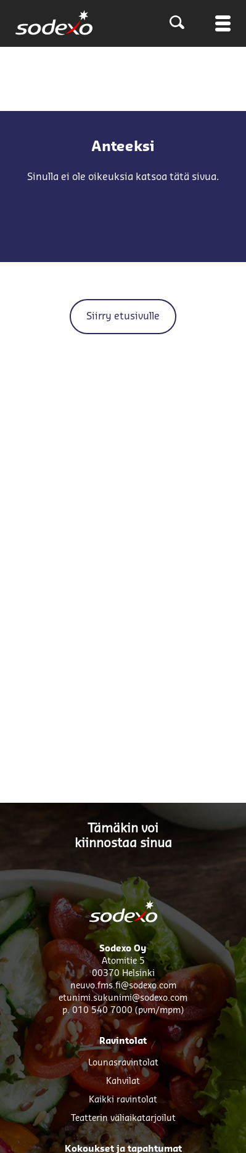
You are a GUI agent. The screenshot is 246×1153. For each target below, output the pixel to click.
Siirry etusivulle (123, 316)
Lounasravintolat (123, 1063)
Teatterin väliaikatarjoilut (123, 1118)
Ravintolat (123, 1041)
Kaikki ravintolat (123, 1100)
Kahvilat (123, 1081)
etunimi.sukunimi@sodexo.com (123, 998)
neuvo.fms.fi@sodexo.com (123, 986)
